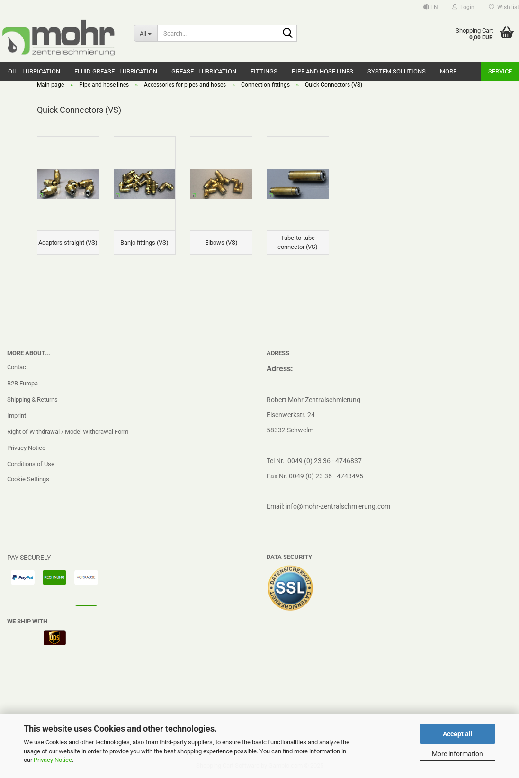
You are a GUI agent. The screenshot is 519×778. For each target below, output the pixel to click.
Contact (17, 367)
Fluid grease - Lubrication (115, 71)
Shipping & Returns (32, 399)
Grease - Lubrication (203, 71)
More (448, 71)
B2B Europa (22, 383)
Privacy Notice (53, 759)
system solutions (396, 71)
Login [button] (463, 7)
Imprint (16, 415)
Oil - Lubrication (34, 71)
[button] (430, 7)
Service (500, 71)
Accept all (458, 734)
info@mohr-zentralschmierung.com (338, 506)
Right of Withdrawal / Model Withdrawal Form (67, 431)
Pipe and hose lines (322, 71)
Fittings (264, 71)
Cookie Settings (28, 479)
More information (457, 754)
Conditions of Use (30, 463)
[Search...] (146, 33)
